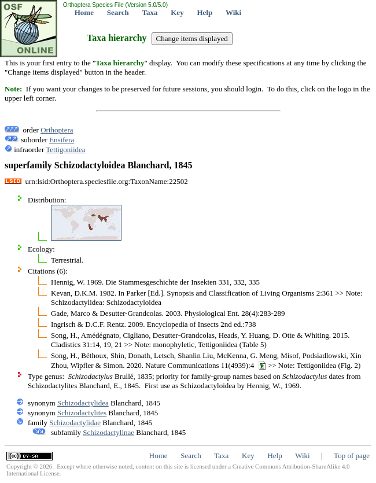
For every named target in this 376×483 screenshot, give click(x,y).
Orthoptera (56, 130)
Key (177, 12)
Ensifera (61, 139)
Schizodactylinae (108, 432)
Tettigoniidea (65, 149)
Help (204, 12)
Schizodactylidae (75, 422)
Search (118, 12)
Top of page (352, 455)
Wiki (233, 12)
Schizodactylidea (83, 403)
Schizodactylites (81, 412)
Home (84, 12)
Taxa (150, 12)
